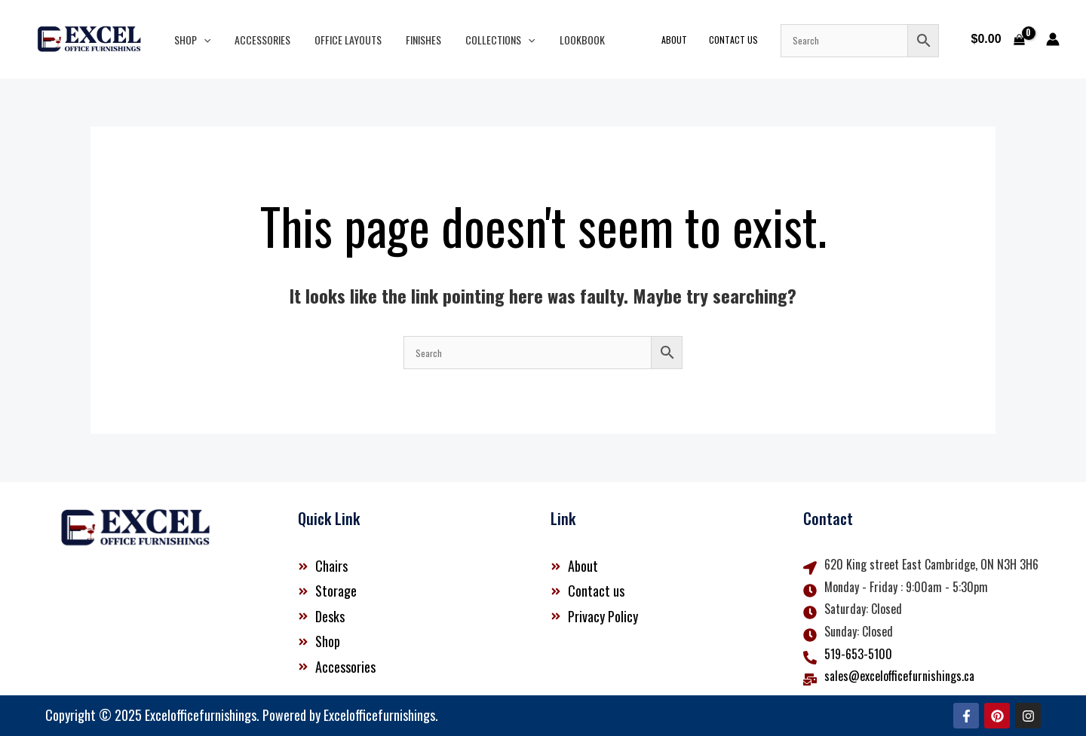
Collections (486, 39)
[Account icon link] (1053, 39)
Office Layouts (340, 39)
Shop (191, 39)
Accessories (258, 39)
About (684, 39)
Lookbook (565, 39)
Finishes (413, 39)
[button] (202, 39)
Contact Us (739, 39)
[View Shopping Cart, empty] (998, 39)
